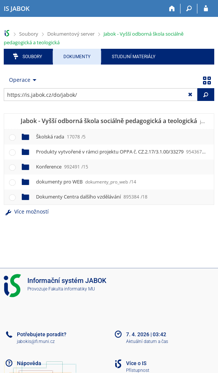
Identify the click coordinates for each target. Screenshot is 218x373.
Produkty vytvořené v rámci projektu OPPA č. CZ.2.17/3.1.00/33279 (121, 151)
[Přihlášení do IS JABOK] (205, 9)
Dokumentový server (71, 33)
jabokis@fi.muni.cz (36, 341)
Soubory (28, 33)
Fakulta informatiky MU (71, 289)
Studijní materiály (133, 56)
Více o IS (136, 363)
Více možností (26, 211)
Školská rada (61, 136)
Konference (62, 166)
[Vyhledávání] (188, 9)
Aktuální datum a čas (147, 341)
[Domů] (172, 9)
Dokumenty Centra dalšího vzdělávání (91, 196)
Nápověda (29, 363)
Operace (19, 79)
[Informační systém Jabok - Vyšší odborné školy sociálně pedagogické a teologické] (17, 9)
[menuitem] (21, 80)
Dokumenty (76, 56)
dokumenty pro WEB (86, 181)
